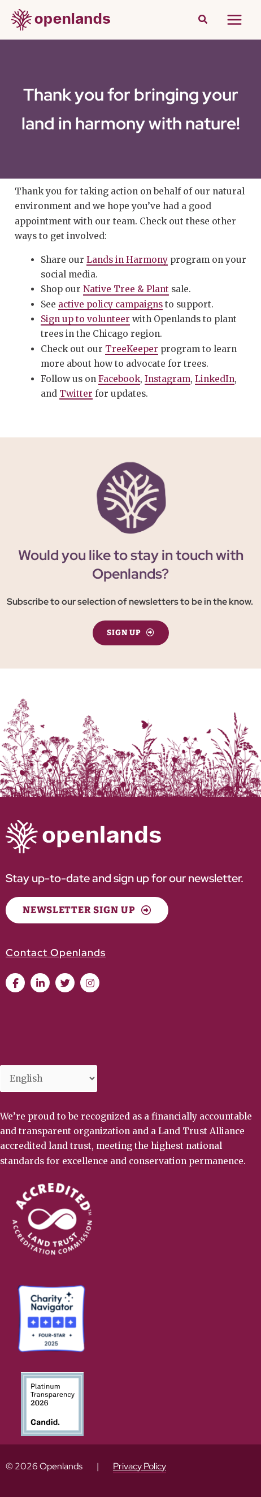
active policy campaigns (110, 304)
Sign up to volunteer (85, 319)
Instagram (167, 379)
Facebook (119, 379)
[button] (203, 20)
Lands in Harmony (127, 259)
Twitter (76, 393)
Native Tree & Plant (126, 289)
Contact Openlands (56, 952)
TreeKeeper (131, 349)
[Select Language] (48, 1078)
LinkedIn (214, 379)
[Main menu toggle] (235, 19)
